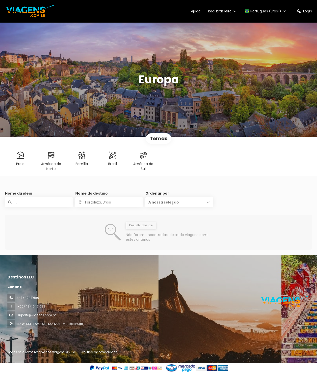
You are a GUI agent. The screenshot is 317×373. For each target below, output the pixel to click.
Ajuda (196, 11)
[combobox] (109, 202)
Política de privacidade (99, 352)
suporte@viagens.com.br (36, 315)
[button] (179, 202)
